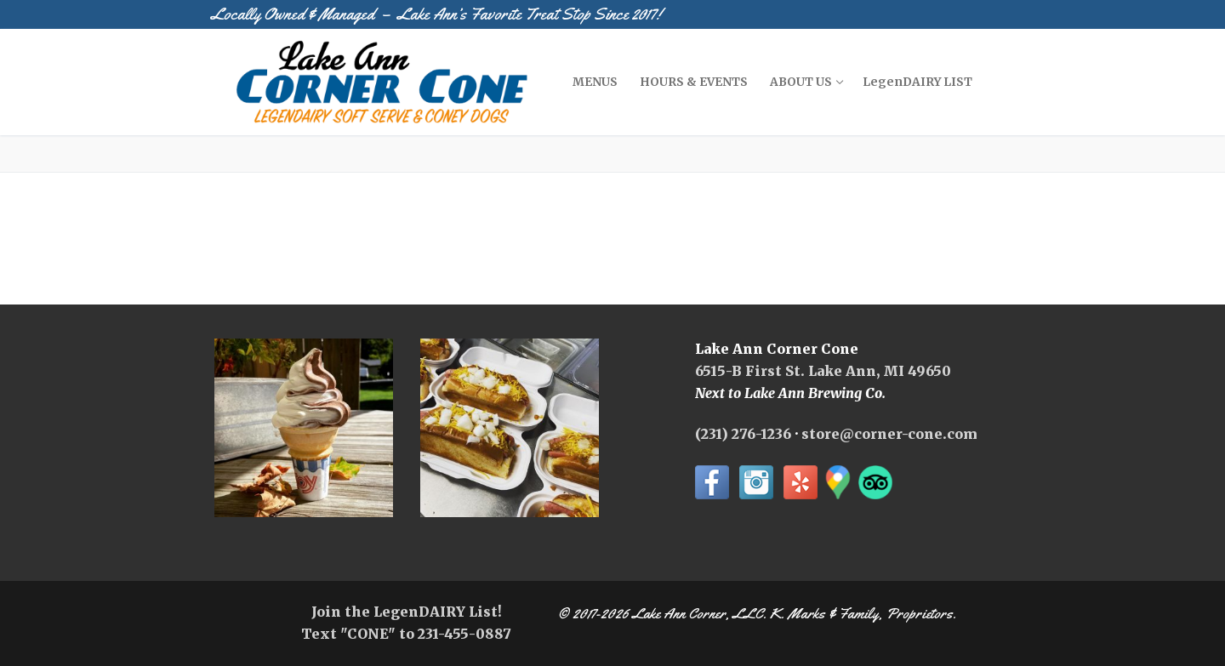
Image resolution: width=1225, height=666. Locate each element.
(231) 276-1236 (743, 433)
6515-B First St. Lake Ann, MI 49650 (823, 370)
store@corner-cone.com (889, 433)
